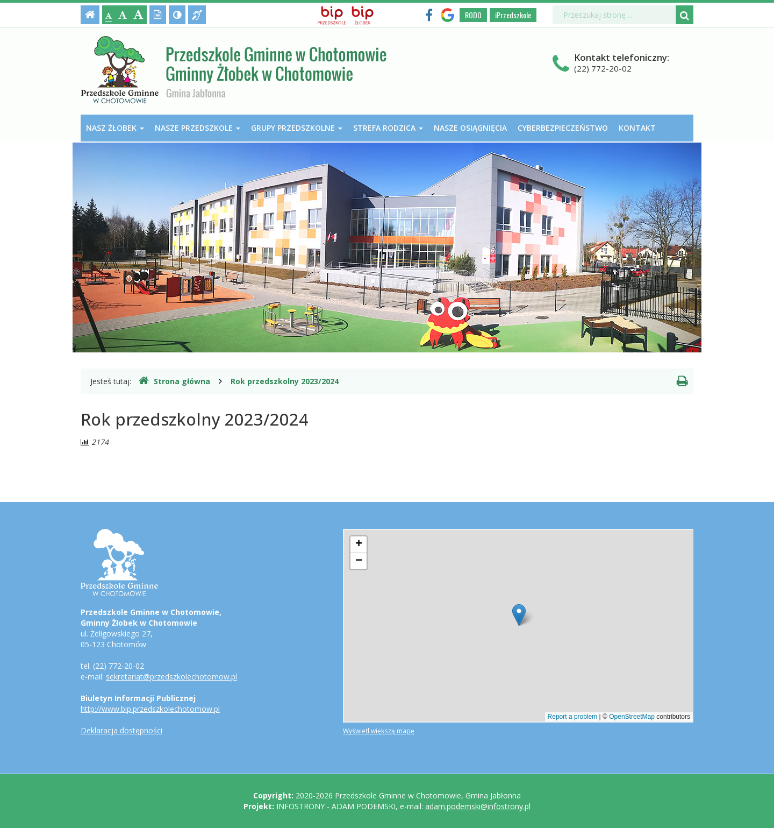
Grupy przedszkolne (296, 128)
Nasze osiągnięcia (470, 128)
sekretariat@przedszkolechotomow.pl (171, 676)
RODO (473, 14)
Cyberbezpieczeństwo (563, 128)
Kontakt (637, 128)
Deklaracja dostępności (121, 730)
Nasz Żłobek (115, 128)
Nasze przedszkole (197, 128)
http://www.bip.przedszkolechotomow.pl (150, 709)
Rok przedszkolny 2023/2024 (285, 381)
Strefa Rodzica (388, 128)
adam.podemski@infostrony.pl (478, 806)
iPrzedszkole (513, 14)
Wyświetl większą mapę (378, 730)
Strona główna (174, 381)
